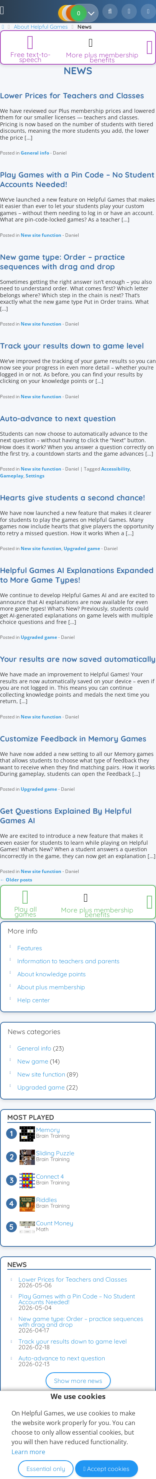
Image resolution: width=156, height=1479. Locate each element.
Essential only (45, 1468)
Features (29, 948)
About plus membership (51, 987)
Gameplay (11, 475)
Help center (33, 1000)
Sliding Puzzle (55, 1153)
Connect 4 (50, 1176)
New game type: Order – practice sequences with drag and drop (62, 261)
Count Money (54, 1223)
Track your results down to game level (72, 345)
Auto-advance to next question (58, 418)
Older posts (16, 879)
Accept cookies (107, 1468)
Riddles (46, 1200)
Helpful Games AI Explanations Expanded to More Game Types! (77, 575)
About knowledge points (51, 974)
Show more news (78, 1381)
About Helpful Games (41, 26)
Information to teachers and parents (68, 961)
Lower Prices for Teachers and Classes (72, 95)
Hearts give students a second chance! (72, 497)
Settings (35, 475)
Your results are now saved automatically (78, 659)
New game (32, 1061)
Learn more (28, 1452)
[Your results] (93, 13)
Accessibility (115, 469)
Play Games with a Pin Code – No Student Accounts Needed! (77, 179)
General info (35, 153)
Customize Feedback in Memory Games (73, 738)
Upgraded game (82, 548)
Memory (48, 1130)
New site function (41, 235)
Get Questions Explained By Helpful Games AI (65, 815)
